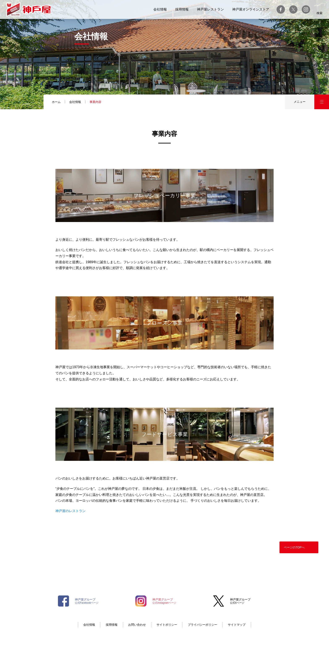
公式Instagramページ (164, 601)
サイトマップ (236, 624)
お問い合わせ (137, 624)
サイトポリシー (167, 624)
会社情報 (160, 9)
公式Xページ (240, 601)
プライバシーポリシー (202, 624)
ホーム (56, 102)
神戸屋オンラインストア (250, 9)
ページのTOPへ (294, 547)
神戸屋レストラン (210, 9)
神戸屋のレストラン (70, 511)
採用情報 (182, 9)
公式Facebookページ (87, 601)
